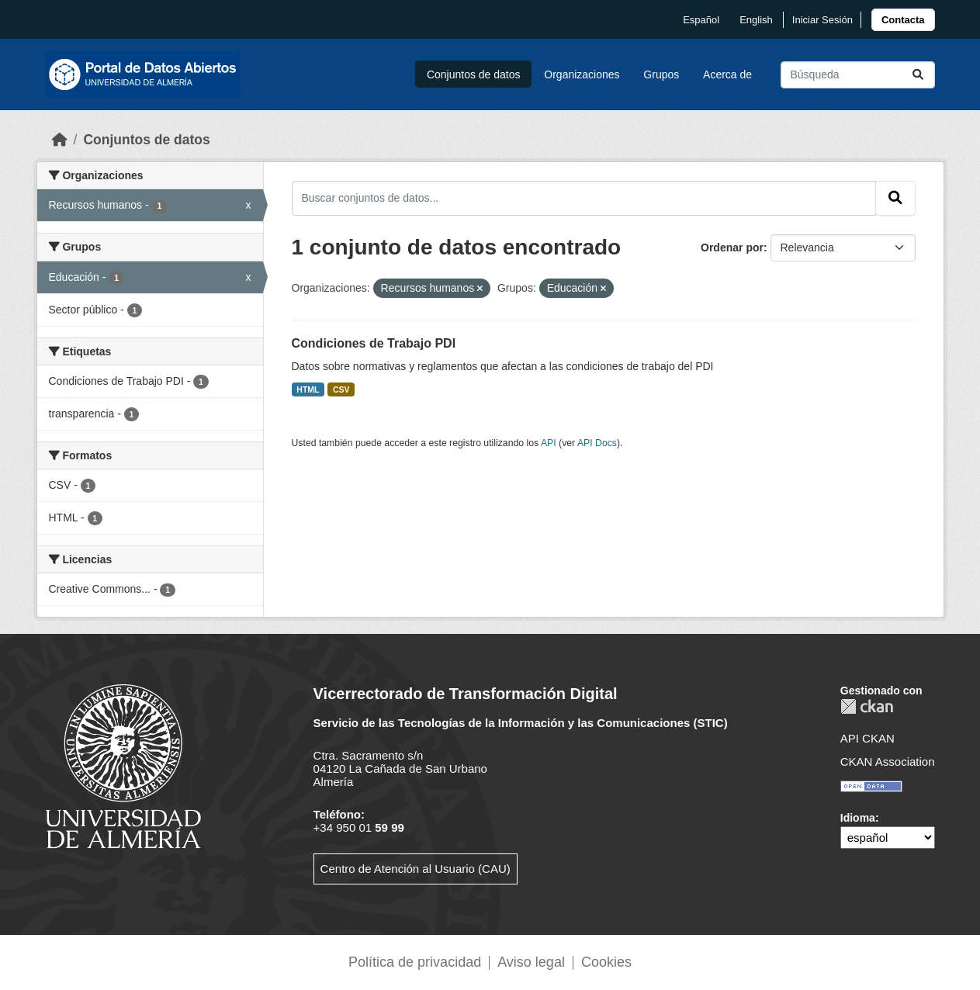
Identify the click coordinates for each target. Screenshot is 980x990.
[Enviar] (917, 74)
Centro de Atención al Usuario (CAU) (415, 868)
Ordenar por (732, 247)
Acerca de (727, 74)
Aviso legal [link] (531, 962)
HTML (307, 389)
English (756, 20)
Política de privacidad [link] (414, 962)
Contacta (903, 20)
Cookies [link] (606, 962)
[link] (903, 20)
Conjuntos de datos (474, 74)
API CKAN (867, 738)
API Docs (597, 443)
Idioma (857, 818)
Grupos (661, 74)
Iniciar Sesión (822, 20)
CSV (341, 389)
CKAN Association (887, 761)
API (548, 443)
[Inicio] (60, 139)
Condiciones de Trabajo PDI (374, 343)
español (701, 20)
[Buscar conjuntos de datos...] (858, 74)
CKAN (866, 706)
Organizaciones (581, 74)
